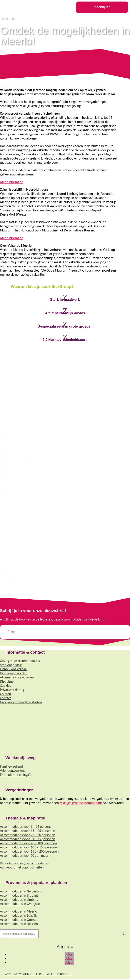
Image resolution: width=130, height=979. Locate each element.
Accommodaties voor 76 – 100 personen (28, 843)
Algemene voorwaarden (17, 677)
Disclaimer (7, 681)
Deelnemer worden (13, 673)
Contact (5, 698)
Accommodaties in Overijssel (20, 904)
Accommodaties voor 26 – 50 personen (27, 835)
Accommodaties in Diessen (19, 924)
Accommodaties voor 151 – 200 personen (29, 851)
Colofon (5, 694)
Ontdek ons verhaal (13, 669)
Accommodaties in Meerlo (18, 911)
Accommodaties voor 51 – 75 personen (27, 839)
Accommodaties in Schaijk (18, 915)
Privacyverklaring (12, 690)
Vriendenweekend (13, 770)
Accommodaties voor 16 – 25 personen (27, 831)
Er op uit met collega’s (15, 775)
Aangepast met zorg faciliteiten (22, 867)
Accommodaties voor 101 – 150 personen (29, 847)
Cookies (5, 685)
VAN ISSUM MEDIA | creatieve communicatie (36, 973)
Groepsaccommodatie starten (21, 702)
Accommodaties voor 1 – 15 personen (26, 826)
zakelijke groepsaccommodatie (81, 803)
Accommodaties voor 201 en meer (24, 855)
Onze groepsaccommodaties (20, 661)
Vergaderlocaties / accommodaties (24, 863)
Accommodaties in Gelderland (21, 891)
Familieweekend (11, 766)
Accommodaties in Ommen (19, 920)
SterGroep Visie (11, 665)
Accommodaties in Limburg (19, 899)
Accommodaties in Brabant (19, 895)
